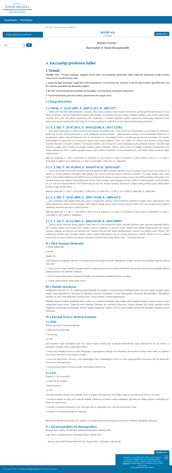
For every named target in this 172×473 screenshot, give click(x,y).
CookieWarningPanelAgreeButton (142, 467)
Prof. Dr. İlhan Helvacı (31, 469)
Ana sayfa (130, 8)
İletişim (164, 8)
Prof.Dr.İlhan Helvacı (148, 8)
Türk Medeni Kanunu (60, 27)
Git (29, 45)
